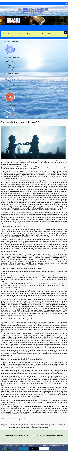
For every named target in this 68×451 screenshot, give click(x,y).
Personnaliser (44, 449)
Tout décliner (33, 449)
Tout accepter (23, 449)
